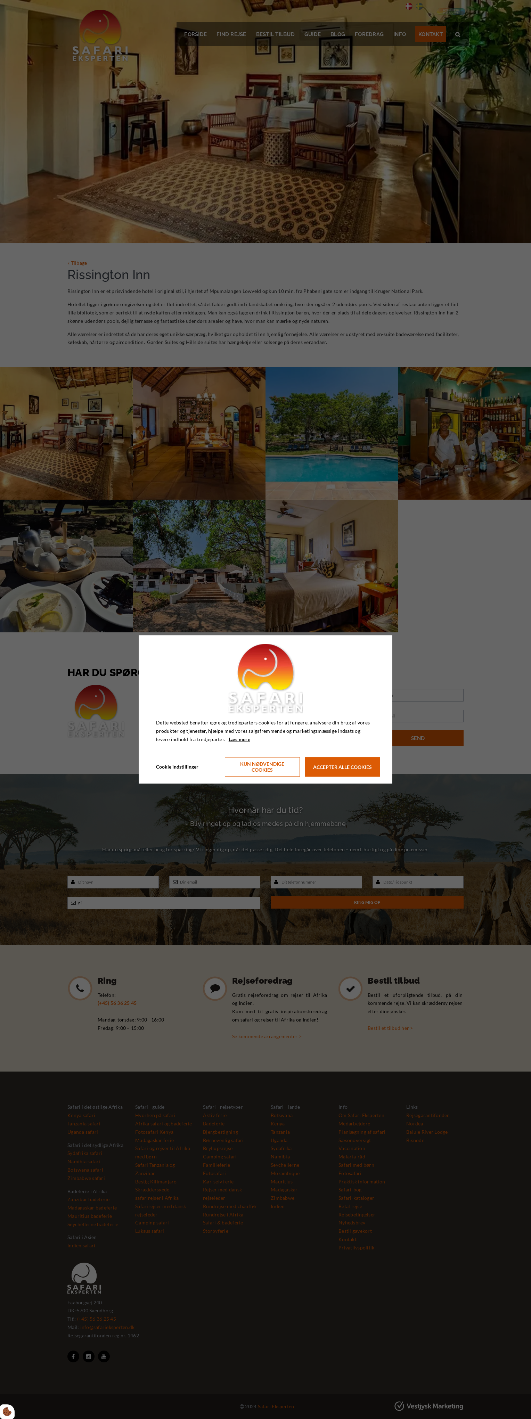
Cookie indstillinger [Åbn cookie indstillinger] (177, 767)
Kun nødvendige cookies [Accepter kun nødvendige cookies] (262, 767)
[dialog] (265, 709)
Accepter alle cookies (342, 767)
